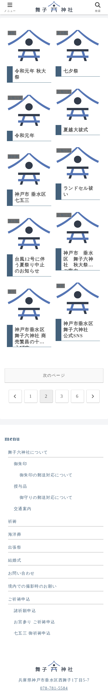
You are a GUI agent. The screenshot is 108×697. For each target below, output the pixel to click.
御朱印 (20, 464)
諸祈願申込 (25, 611)
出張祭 (14, 547)
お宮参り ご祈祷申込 (34, 622)
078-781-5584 (54, 688)
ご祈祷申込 (19, 599)
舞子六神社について (28, 452)
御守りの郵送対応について (46, 497)
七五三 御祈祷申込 (32, 633)
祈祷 (12, 521)
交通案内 (23, 509)
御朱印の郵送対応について (46, 475)
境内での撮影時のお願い (32, 586)
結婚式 (14, 560)
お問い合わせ (21, 573)
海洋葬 (14, 534)
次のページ (54, 375)
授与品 (20, 486)
